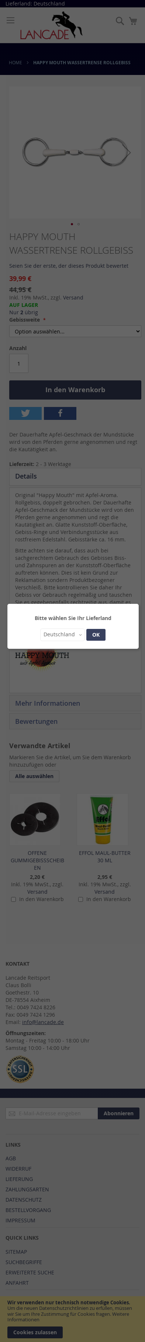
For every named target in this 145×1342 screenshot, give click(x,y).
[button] (62, 635)
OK (96, 634)
